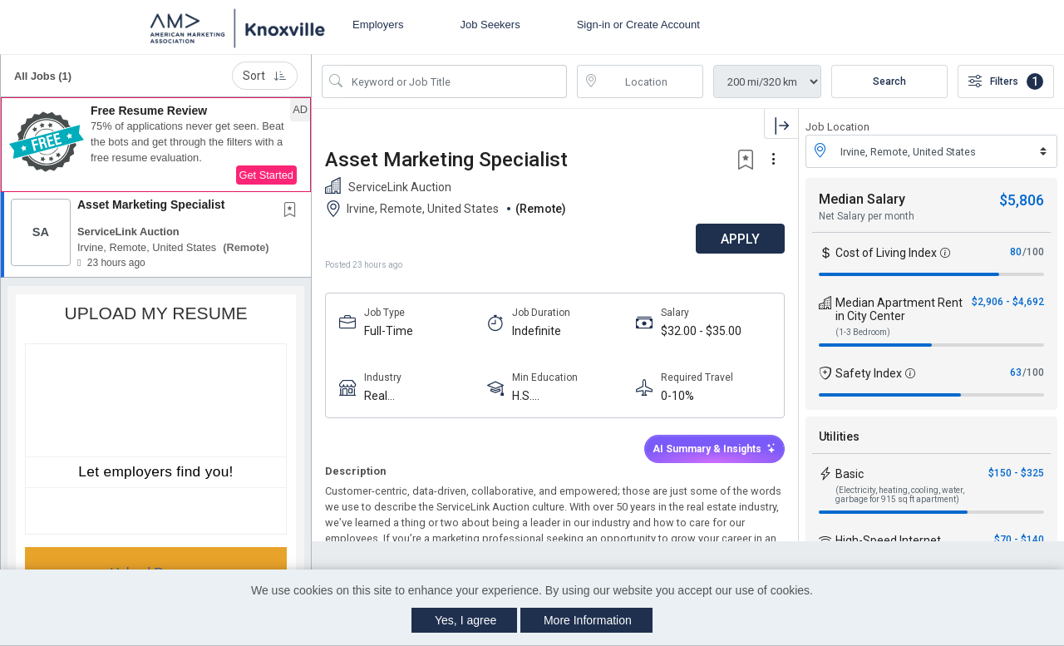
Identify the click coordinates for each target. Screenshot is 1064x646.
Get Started (266, 175)
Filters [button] (1005, 81)
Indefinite (536, 331)
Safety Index (868, 373)
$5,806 (1021, 200)
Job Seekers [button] (490, 24)
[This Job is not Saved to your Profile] (293, 211)
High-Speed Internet (888, 540)
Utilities (839, 436)
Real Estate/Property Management (406, 396)
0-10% (677, 395)
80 (1016, 252)
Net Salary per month (866, 216)
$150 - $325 (1016, 473)
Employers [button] (377, 24)
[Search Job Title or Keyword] (456, 81)
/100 (1033, 252)
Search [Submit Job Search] (889, 81)
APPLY (740, 239)
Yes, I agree (465, 620)
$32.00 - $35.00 (701, 331)
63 (1016, 372)
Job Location (837, 127)
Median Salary (862, 199)
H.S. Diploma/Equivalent (563, 396)
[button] (156, 144)
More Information (588, 620)
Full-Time (388, 331)
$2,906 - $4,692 (1008, 302)
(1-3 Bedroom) (862, 332)
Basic (849, 474)
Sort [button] (265, 75)
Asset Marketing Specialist (150, 204)
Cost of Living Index (886, 252)
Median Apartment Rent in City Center (899, 309)
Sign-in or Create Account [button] (638, 24)
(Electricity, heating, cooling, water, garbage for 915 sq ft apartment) (899, 495)
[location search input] (652, 81)
